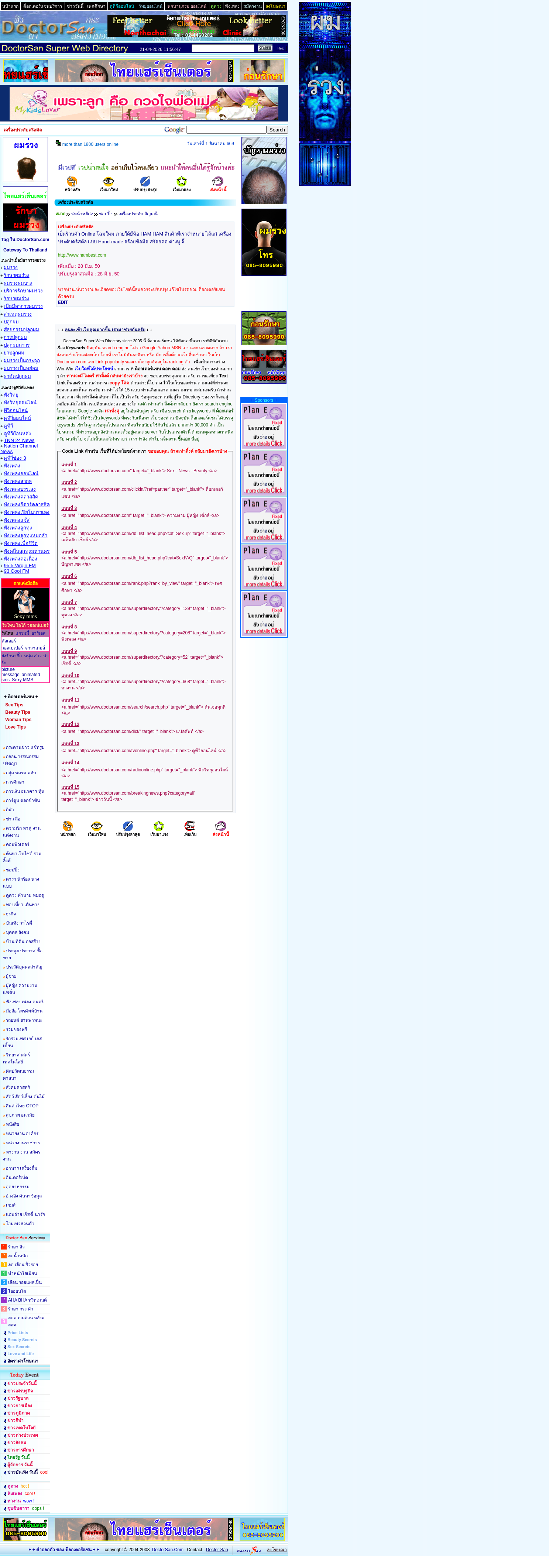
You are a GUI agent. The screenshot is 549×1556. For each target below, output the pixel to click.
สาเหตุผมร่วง (18, 314)
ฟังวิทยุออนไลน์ (20, 402)
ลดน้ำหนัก (18, 1255)
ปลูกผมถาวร (17, 345)
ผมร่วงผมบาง (18, 283)
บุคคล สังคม (17, 932)
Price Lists (17, 1332)
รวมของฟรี (16, 1029)
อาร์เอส (38, 633)
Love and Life (20, 1353)
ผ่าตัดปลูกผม (17, 376)
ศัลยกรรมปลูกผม (21, 329)
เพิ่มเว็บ (189, 832)
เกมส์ (11, 1205)
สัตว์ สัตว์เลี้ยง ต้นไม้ (25, 1096)
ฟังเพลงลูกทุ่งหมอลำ (25, 535)
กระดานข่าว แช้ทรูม (25, 747)
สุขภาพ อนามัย (20, 1115)
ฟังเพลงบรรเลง (20, 489)
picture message (10, 672)
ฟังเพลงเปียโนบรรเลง (26, 512)
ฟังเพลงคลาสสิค (21, 497)
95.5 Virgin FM (19, 565)
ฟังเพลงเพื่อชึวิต (21, 543)
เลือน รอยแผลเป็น (25, 1282)
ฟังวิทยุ (11, 395)
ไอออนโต (17, 1291)
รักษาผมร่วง (16, 275)
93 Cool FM (16, 571)
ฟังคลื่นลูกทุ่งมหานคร (26, 551)
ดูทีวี (8, 426)
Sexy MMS (22, 679)
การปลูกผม (15, 337)
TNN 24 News (19, 440)
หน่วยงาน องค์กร (22, 1133)
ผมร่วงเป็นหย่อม (21, 368)
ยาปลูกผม (14, 353)
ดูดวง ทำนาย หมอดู (25, 895)
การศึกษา (15, 782)
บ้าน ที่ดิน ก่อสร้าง (23, 941)
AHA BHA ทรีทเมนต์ (27, 1300)
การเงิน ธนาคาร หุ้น (25, 791)
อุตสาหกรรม (18, 1186)
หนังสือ (12, 1124)
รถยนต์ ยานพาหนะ (24, 1020)
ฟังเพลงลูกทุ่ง (18, 528)
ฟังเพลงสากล (18, 481)
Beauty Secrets (22, 1339)
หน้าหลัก (72, 187)
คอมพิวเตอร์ (17, 844)
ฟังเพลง (12, 466)
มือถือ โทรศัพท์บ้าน (24, 1011)
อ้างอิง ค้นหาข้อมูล (24, 1196)
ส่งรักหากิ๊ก (11, 655)
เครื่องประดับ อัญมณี (138, 213)
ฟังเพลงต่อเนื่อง (20, 559)
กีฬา (10, 809)
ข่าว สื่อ (13, 819)
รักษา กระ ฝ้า (20, 1309)
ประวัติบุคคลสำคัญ (24, 967)
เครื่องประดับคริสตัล (75, 227)
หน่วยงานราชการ (23, 1142)
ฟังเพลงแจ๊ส (17, 520)
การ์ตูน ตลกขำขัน (23, 800)
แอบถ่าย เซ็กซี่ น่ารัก (25, 1214)
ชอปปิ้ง (13, 870)
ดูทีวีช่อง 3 (15, 458)
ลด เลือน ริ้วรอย (23, 1264)
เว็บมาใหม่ (109, 187)
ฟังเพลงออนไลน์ (21, 473)
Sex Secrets (18, 1346)
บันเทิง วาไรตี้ (19, 923)
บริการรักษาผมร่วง (23, 291)
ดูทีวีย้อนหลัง (17, 433)
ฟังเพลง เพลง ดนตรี (25, 1001)
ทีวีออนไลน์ (16, 410)
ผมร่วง (11, 267)
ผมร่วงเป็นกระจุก (22, 360)
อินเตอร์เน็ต (17, 1177)
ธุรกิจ (11, 913)
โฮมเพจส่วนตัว (20, 1223)
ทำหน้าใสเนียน (22, 1273)
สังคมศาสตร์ (18, 1087)
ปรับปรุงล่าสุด (145, 187)
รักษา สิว (16, 1247)
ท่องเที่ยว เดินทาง (23, 904)
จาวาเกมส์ (35, 648)
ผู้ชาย (11, 976)
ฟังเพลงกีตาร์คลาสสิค (27, 504)
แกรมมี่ (22, 633)
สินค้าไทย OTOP (22, 1105)
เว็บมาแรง (182, 187)
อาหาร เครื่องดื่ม (21, 1168)
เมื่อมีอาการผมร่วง (23, 306)
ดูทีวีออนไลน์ (17, 418)
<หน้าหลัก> (82, 213)
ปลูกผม (11, 322)
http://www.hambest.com (82, 255)
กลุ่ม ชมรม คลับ (21, 772)
